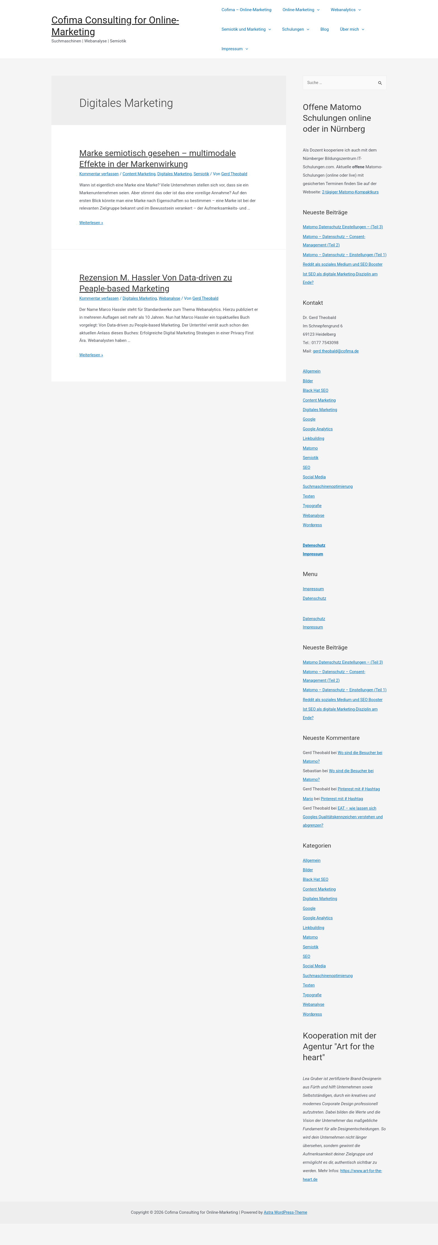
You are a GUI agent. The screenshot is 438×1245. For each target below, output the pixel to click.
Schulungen (292, 29)
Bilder (308, 396)
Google (309, 433)
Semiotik (207, 173)
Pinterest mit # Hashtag (360, 814)
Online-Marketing (298, 10)
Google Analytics (318, 443)
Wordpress (313, 537)
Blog (319, 29)
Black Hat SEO (316, 405)
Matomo (310, 461)
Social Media (315, 490)
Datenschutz (314, 557)
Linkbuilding (314, 452)
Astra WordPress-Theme (285, 1233)
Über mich (344, 29)
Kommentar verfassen (100, 173)
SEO (307, 480)
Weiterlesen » (91, 222)
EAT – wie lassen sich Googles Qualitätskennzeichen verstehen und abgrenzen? (345, 842)
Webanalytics (340, 10)
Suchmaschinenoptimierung (329, 499)
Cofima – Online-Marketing (247, 9)
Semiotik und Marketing (246, 29)
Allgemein (312, 386)
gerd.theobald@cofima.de (337, 366)
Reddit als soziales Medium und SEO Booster (344, 280)
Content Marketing (141, 173)
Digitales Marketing (179, 173)
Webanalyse (173, 298)
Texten (309, 509)
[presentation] (314, 10)
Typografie (312, 518)
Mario (308, 824)
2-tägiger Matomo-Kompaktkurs (351, 192)
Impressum (235, 49)
